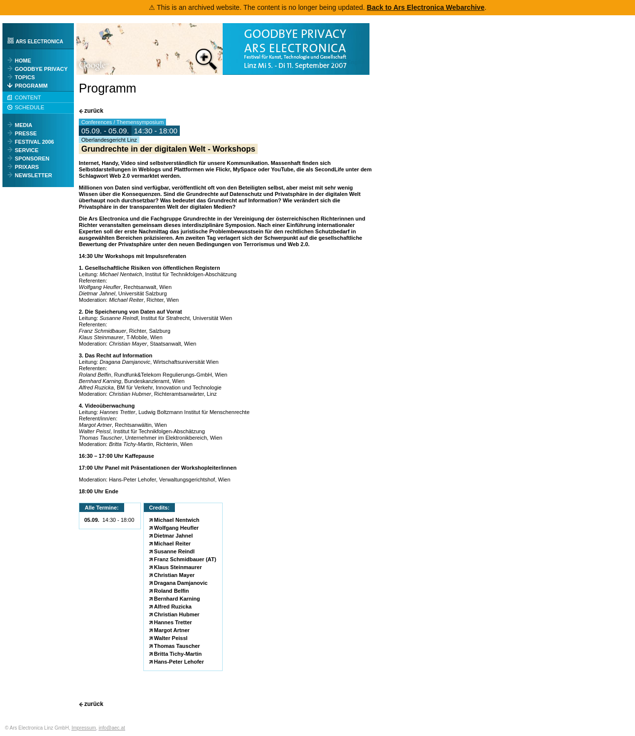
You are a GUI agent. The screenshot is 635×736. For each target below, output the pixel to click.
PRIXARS (27, 167)
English (357, 62)
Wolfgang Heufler (176, 528)
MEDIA (23, 125)
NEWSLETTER (33, 175)
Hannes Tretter (173, 622)
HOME (23, 61)
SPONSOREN (32, 158)
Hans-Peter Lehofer (179, 662)
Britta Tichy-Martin (178, 654)
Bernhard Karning (177, 599)
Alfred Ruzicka (173, 606)
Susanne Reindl (174, 551)
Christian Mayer (174, 575)
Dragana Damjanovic (181, 583)
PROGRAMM (31, 86)
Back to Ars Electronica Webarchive (426, 7)
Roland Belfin (171, 591)
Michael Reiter (172, 543)
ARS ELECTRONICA (39, 41)
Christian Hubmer (177, 614)
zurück (93, 111)
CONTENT (28, 97)
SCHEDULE (29, 107)
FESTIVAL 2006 (34, 142)
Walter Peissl (171, 638)
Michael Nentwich (177, 520)
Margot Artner (172, 630)
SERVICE (26, 150)
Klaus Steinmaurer (178, 567)
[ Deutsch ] (331, 62)
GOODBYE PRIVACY (41, 69)
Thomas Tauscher (177, 646)
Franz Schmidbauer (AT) (185, 559)
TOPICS (25, 77)
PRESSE (26, 133)
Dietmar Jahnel (173, 536)
